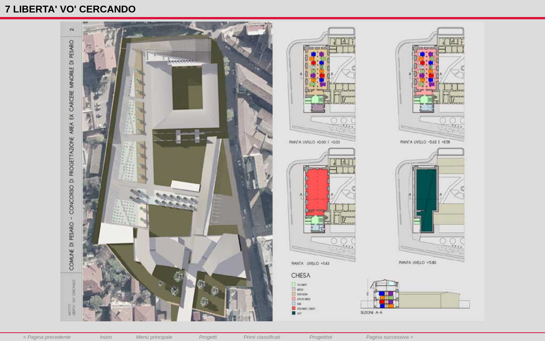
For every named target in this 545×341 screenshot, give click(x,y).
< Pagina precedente (47, 337)
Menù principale (154, 337)
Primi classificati (262, 337)
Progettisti (320, 337)
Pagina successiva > (389, 337)
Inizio (106, 337)
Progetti (208, 337)
